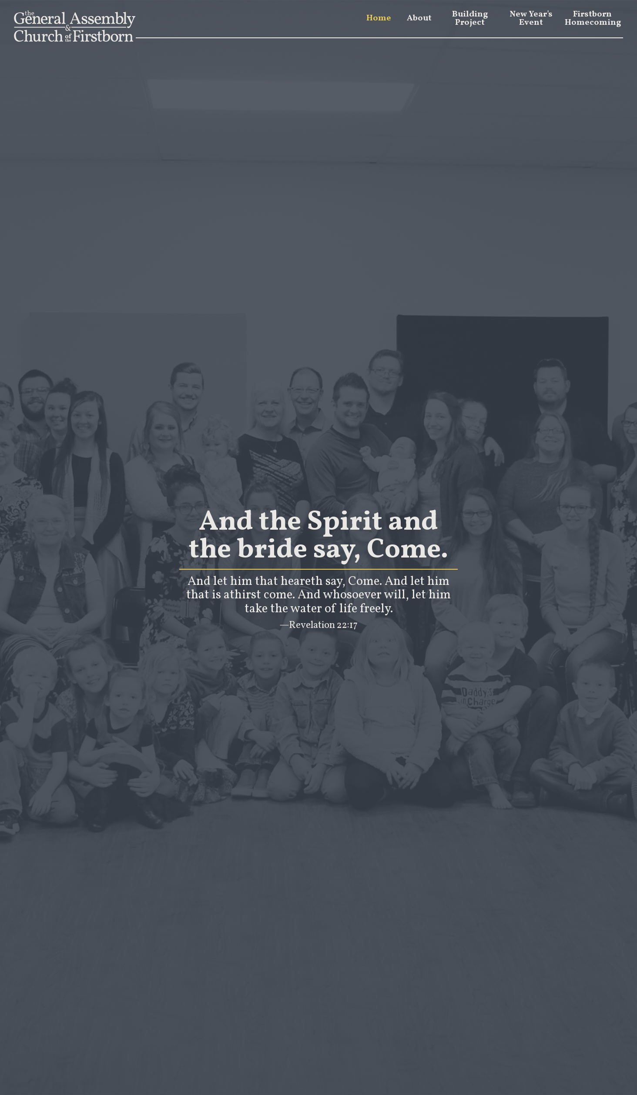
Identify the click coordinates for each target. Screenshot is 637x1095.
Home (378, 18)
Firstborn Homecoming (592, 18)
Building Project (470, 18)
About (419, 18)
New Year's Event (531, 18)
